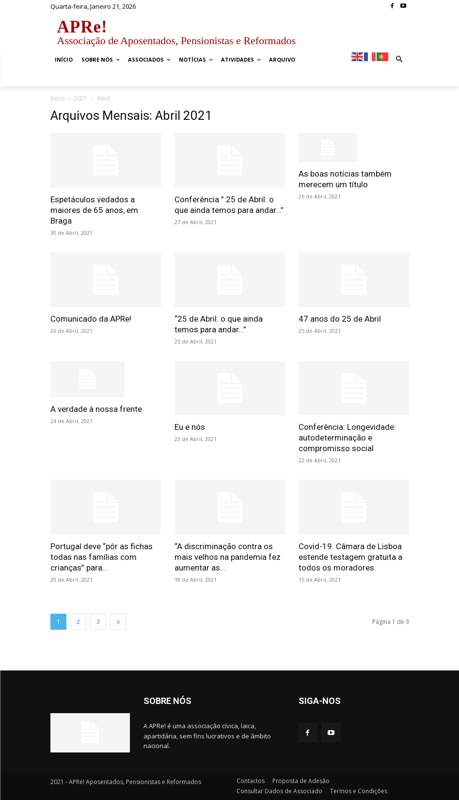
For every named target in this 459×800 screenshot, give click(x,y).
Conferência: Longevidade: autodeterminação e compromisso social (347, 437)
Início (57, 98)
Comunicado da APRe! (90, 319)
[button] (399, 60)
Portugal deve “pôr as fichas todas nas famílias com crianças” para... (101, 556)
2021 (81, 98)
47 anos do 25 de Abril (340, 319)
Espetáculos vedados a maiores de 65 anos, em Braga (94, 210)
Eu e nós (189, 427)
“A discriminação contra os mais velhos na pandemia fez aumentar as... (227, 556)
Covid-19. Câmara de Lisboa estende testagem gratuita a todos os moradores (350, 556)
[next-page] (118, 622)
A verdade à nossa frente (96, 409)
